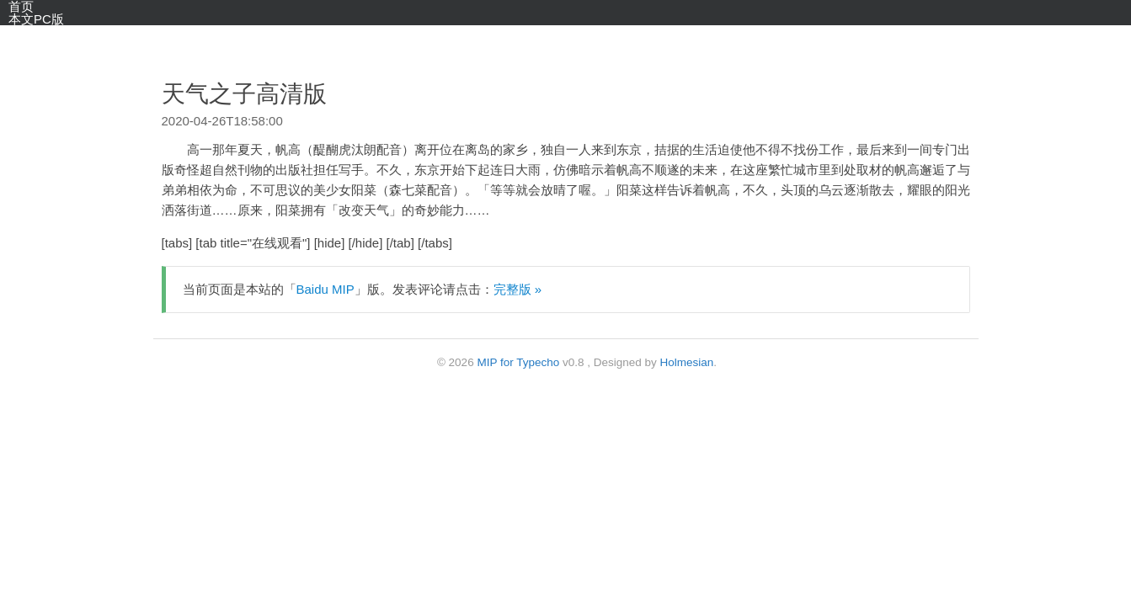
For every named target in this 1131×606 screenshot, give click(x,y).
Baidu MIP (325, 289)
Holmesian (687, 362)
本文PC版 (36, 19)
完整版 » (517, 289)
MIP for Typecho (518, 362)
